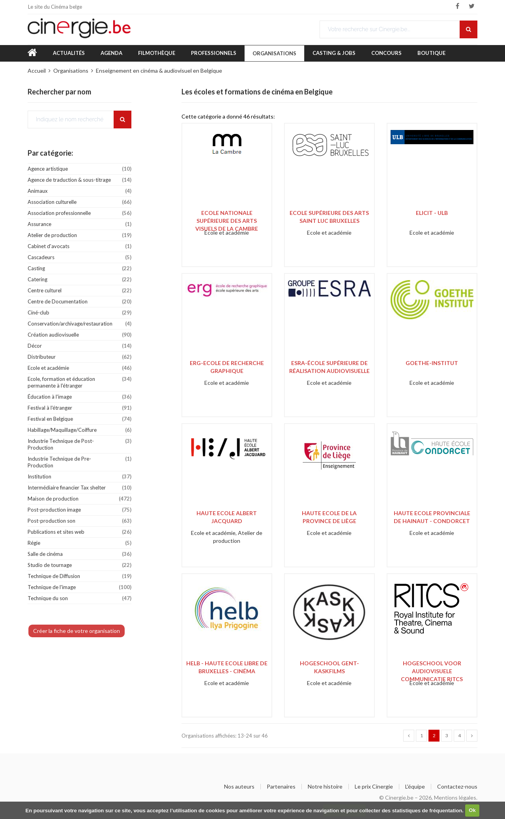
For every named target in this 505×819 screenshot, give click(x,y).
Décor (79, 346)
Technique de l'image (79, 587)
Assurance (79, 224)
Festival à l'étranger (79, 408)
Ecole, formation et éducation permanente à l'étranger (79, 381)
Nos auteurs (239, 786)
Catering (79, 279)
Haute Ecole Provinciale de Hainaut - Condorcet (432, 517)
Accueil (37, 70)
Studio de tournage (79, 565)
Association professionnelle (79, 213)
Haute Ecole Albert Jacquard (226, 517)
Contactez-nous (457, 786)
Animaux (79, 191)
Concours (386, 53)
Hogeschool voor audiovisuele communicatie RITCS (432, 669)
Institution (79, 476)
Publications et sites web (79, 532)
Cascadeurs (79, 257)
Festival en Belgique (79, 419)
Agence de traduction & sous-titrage (79, 180)
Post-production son (79, 521)
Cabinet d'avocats (79, 246)
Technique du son (79, 598)
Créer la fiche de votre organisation (76, 630)
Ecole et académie (79, 368)
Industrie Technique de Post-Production (79, 443)
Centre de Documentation (79, 301)
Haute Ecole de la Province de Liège (329, 517)
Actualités (69, 53)
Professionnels (213, 53)
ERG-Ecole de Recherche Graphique (227, 367)
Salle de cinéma (79, 554)
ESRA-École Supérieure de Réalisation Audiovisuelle (329, 367)
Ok (472, 810)
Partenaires (281, 786)
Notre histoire (325, 786)
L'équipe (415, 786)
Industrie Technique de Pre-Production (79, 461)
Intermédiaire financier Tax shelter (79, 487)
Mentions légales (455, 797)
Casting (79, 268)
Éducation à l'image (79, 397)
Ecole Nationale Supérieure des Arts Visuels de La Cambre (226, 219)
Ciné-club (79, 312)
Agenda (111, 53)
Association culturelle (79, 202)
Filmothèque (156, 53)
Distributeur (79, 357)
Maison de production (79, 498)
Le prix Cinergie (374, 786)
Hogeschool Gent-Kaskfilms (329, 667)
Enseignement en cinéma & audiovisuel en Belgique (159, 70)
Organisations (274, 53)
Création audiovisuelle (79, 334)
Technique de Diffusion (79, 576)
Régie (79, 543)
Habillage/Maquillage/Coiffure (79, 430)
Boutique (431, 53)
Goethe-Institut (432, 363)
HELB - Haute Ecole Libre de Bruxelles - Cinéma (226, 667)
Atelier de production (79, 235)
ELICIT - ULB (432, 212)
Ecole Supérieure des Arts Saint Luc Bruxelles (329, 216)
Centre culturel (79, 290)
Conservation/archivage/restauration (79, 323)
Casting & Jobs (333, 53)
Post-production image (79, 510)
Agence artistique (79, 169)
